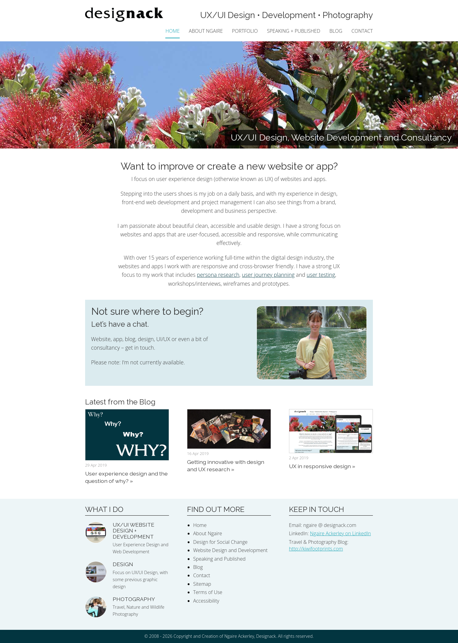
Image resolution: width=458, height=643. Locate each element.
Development (289, 15)
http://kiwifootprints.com (316, 548)
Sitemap (202, 584)
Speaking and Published (219, 558)
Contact (362, 31)
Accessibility (206, 600)
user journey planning (268, 274)
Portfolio (245, 31)
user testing (321, 274)
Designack (266, 636)
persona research (218, 274)
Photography (348, 15)
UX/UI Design (227, 15)
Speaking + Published (293, 31)
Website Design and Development (230, 550)
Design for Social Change (220, 542)
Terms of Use (207, 592)
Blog (335, 31)
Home (172, 31)
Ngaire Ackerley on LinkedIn (340, 533)
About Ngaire (206, 31)
